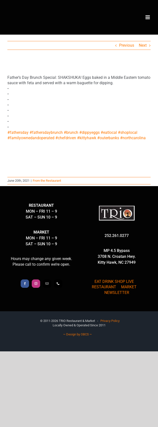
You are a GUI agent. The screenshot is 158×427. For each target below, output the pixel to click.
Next (143, 45)
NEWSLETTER (116, 292)
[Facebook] (25, 283)
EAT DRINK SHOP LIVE (114, 281)
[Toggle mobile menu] (148, 17)
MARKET (129, 287)
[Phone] (58, 283)
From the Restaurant (47, 180)
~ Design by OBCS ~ (77, 334)
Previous (126, 45)
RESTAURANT (104, 287)
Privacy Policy (110, 321)
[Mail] (47, 283)
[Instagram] (36, 283)
